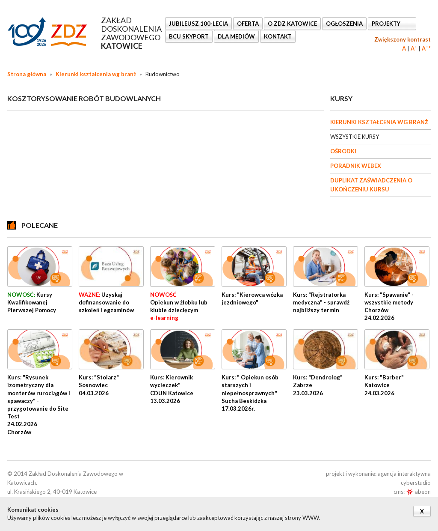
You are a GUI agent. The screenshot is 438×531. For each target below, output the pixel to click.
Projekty (387, 23)
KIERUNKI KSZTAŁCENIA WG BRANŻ (379, 122)
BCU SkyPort (189, 36)
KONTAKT (278, 36)
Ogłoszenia (344, 23)
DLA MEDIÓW (236, 36)
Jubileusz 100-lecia (198, 23)
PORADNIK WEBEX (355, 165)
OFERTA (248, 23)
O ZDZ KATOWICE (292, 23)
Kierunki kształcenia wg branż (96, 74)
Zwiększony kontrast (402, 39)
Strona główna (26, 74)
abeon (418, 491)
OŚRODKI (343, 151)
